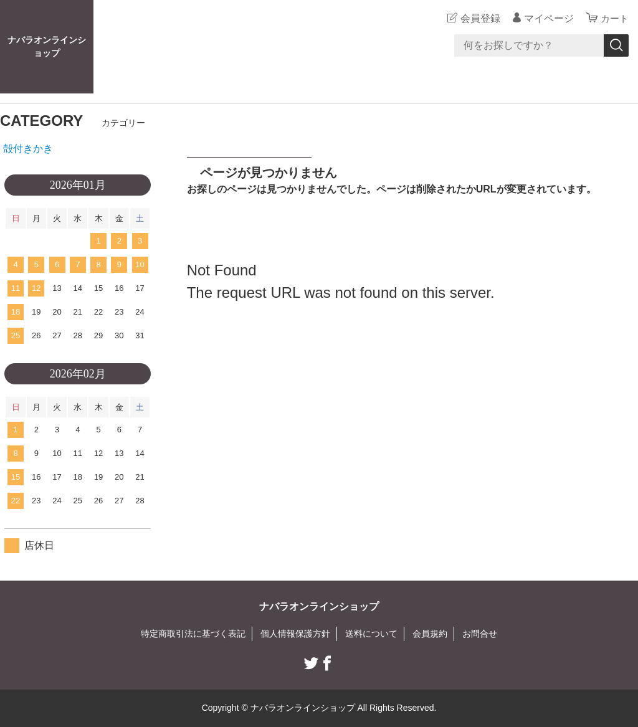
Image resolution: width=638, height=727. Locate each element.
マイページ (547, 18)
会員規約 (429, 634)
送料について (371, 634)
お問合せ (479, 634)
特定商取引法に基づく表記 (193, 634)
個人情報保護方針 (295, 634)
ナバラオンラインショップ (46, 46)
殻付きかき (28, 148)
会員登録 (478, 18)
